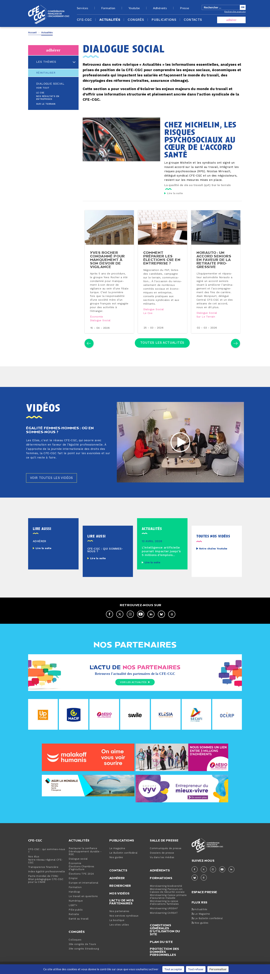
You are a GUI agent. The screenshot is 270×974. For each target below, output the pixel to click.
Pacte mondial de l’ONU (43, 881)
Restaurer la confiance (83, 853)
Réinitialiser (45, 72)
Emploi (73, 883)
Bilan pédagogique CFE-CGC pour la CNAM (45, 885)
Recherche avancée (235, 11)
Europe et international (83, 887)
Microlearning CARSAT (164, 918)
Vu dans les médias (162, 862)
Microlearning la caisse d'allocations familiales (164, 907)
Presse (184, 8)
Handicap (74, 896)
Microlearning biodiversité (166, 891)
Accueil (32, 32)
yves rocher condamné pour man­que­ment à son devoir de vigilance (107, 262)
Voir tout (43, 87)
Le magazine (117, 853)
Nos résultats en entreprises (47, 98)
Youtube (134, 8)
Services (82, 8)
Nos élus (33, 861)
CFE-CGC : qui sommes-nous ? (46, 855)
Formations (161, 882)
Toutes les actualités (162, 346)
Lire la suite (175, 193)
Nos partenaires (119, 916)
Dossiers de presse (162, 857)
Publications (164, 20)
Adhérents (160, 8)
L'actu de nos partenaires (121, 907)
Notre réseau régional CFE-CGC (45, 866)
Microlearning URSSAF (164, 913)
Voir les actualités (135, 687)
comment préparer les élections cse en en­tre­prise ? (162, 260)
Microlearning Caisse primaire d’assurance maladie (168, 901)
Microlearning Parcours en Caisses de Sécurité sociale (167, 895)
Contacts (193, 20)
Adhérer (117, 882)
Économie (97, 319)
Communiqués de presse (165, 853)
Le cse (148, 316)
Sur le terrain (46, 104)
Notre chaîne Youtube (213, 553)
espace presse (204, 896)
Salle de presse (164, 845)
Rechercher (120, 890)
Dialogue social (50, 83)
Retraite (74, 919)
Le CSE (40, 92)
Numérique (76, 905)
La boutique (116, 925)
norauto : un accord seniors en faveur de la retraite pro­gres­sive (214, 262)
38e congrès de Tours (82, 949)
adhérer (231, 20)
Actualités (109, 20)
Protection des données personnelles (164, 956)
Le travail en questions (83, 901)
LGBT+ (73, 910)
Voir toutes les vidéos (53, 483)
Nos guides (116, 862)
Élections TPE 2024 (81, 878)
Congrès (136, 20)
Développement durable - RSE (85, 858)
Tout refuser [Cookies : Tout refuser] (196, 969)
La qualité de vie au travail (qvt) (187, 185)
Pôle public (76, 914)
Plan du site (161, 946)
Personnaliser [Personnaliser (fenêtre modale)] (218, 969)
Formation (108, 8)
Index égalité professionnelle (46, 876)
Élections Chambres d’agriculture (81, 873)
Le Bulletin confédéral (123, 857)
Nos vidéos (119, 898)
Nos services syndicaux (124, 920)
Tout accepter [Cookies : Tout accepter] (173, 969)
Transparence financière (43, 872)
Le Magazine (201, 918)
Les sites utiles (119, 929)
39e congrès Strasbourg (84, 953)
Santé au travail (78, 923)
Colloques (75, 944)
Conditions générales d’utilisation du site (165, 934)
